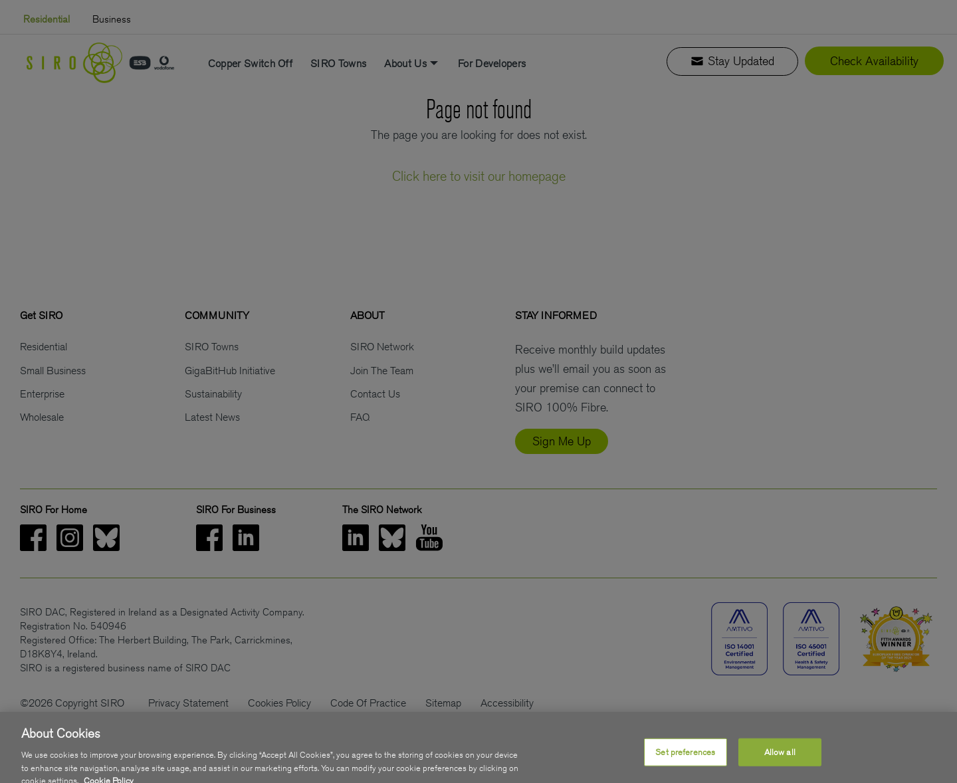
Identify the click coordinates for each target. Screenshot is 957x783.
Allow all (780, 762)
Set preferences (685, 762)
